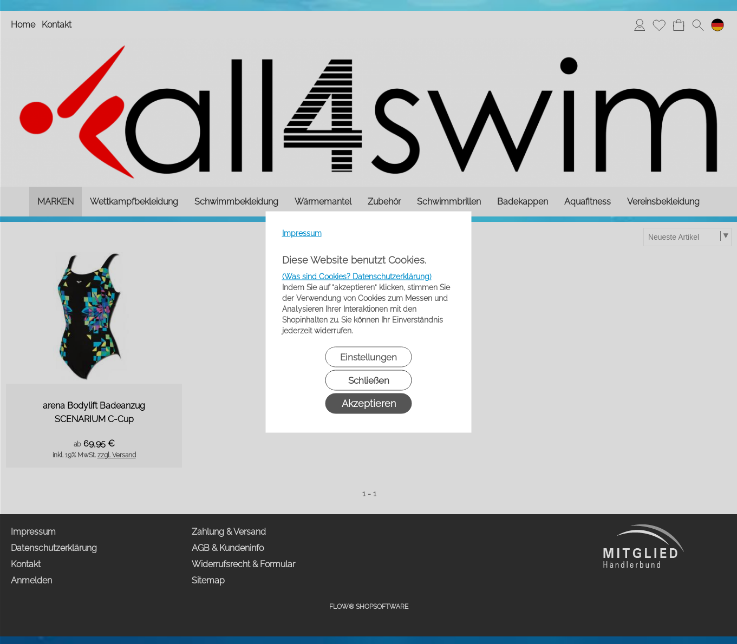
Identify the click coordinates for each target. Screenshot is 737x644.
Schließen (368, 380)
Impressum (302, 233)
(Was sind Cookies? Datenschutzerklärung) (357, 276)
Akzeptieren (369, 403)
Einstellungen (368, 357)
